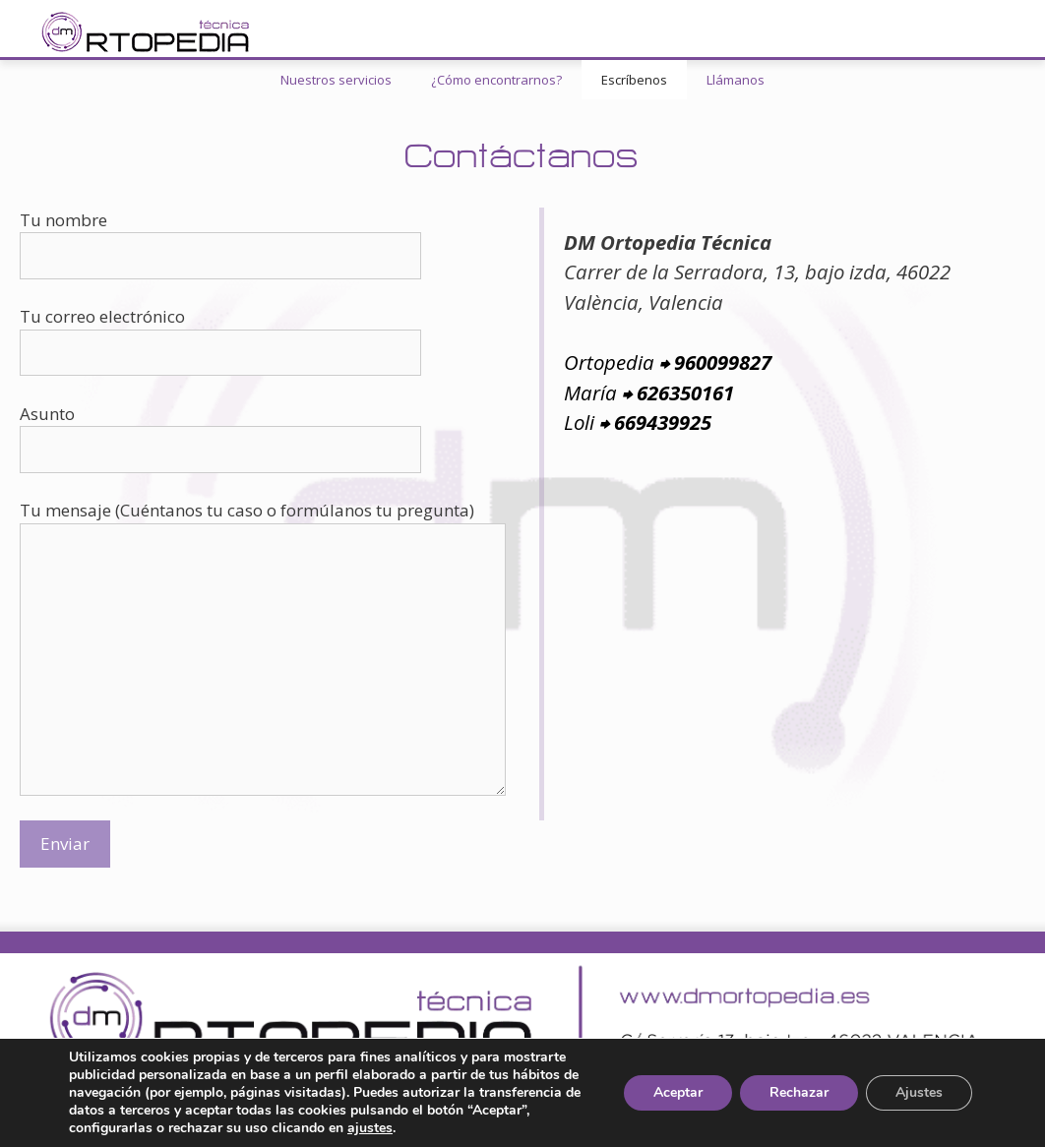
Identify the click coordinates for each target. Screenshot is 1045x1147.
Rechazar (799, 1092)
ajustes (370, 1128)
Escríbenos (634, 80)
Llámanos (736, 80)
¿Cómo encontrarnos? (496, 80)
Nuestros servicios (336, 80)
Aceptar (678, 1092)
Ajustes (919, 1092)
